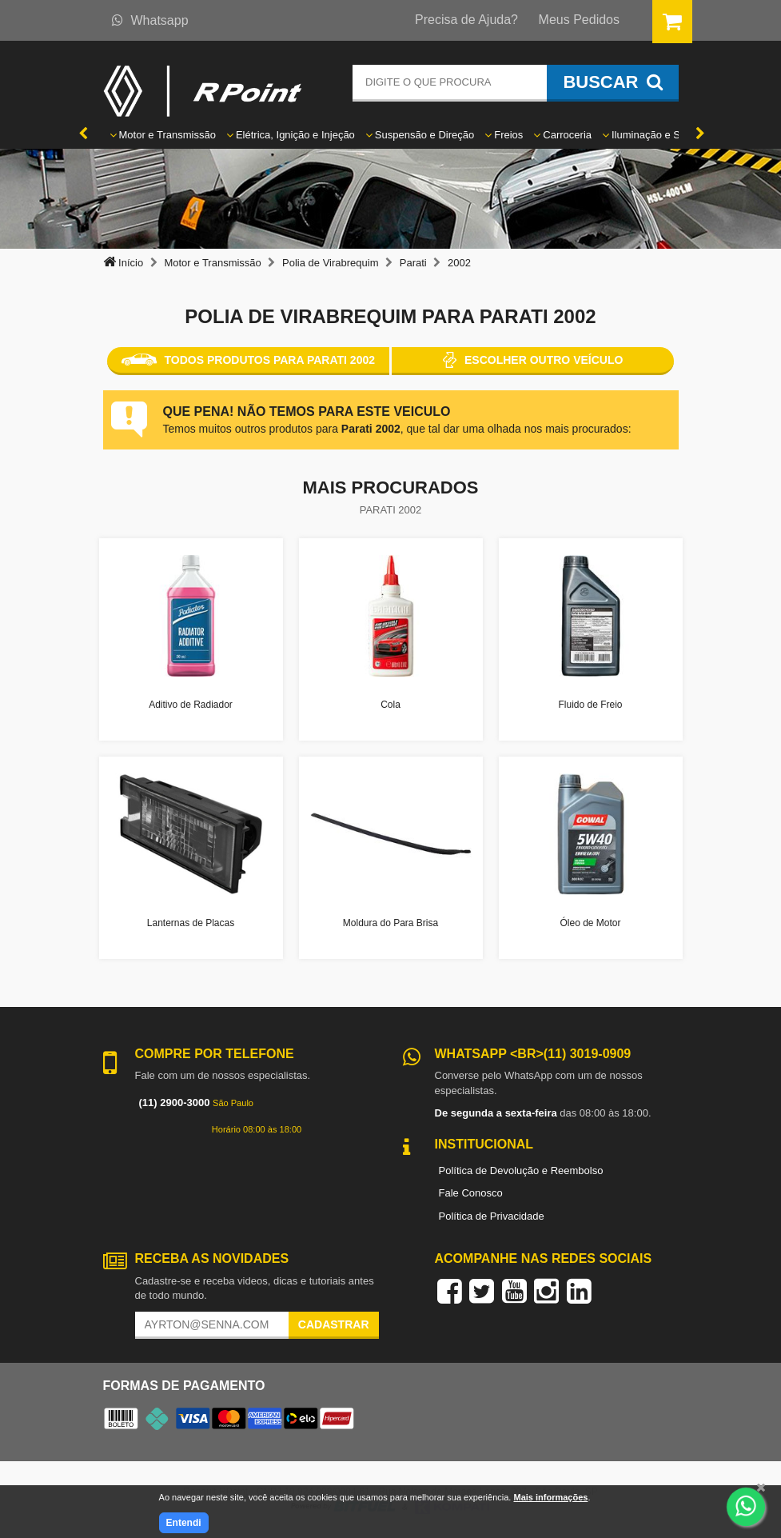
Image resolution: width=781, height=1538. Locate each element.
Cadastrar (333, 1324)
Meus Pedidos (579, 19)
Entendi (183, 1522)
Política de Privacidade (491, 1216)
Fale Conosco (471, 1193)
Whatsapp (150, 20)
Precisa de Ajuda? (466, 19)
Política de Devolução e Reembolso (521, 1170)
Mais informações (550, 1497)
